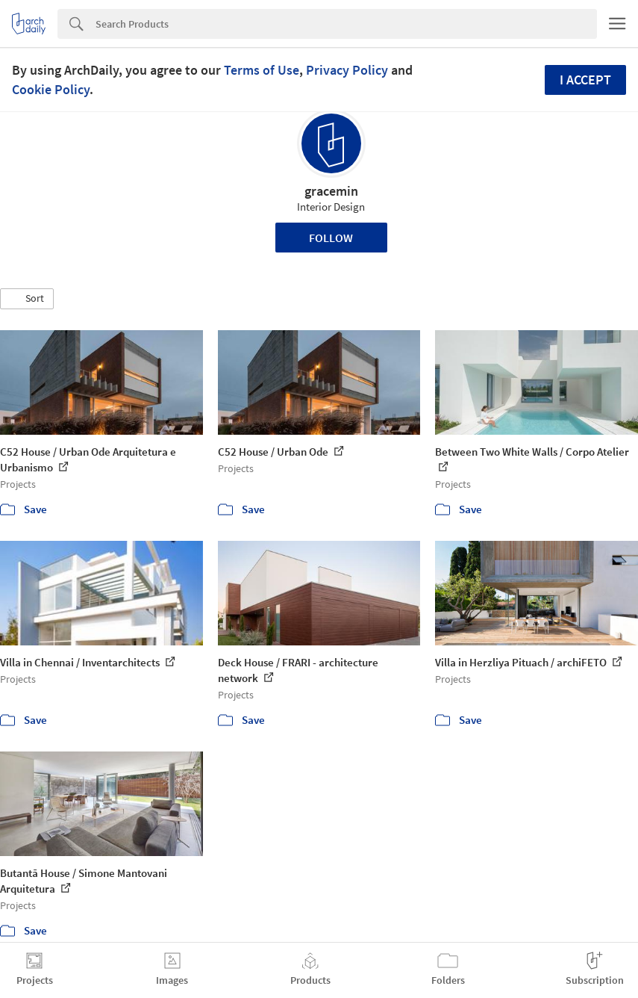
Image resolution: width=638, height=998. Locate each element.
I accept (585, 79)
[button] (27, 298)
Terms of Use (261, 69)
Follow (331, 237)
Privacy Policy (347, 69)
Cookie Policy (51, 89)
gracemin (331, 190)
